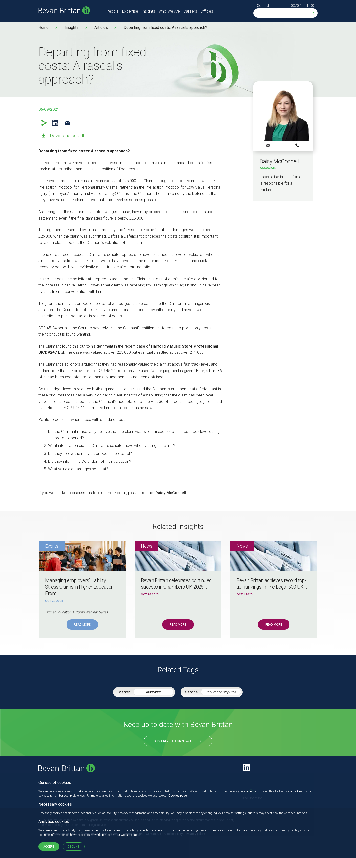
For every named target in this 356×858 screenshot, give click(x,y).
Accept (48, 846)
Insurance (153, 692)
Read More (82, 624)
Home (43, 27)
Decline (73, 846)
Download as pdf (67, 135)
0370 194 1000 (302, 6)
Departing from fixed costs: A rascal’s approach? (165, 27)
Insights (148, 11)
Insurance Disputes (221, 692)
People (112, 11)
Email (67, 123)
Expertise (130, 11)
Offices (206, 11)
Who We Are (169, 11)
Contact (263, 6)
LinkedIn (55, 123)
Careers (190, 11)
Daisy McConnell (170, 492)
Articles (101, 27)
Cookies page (177, 795)
